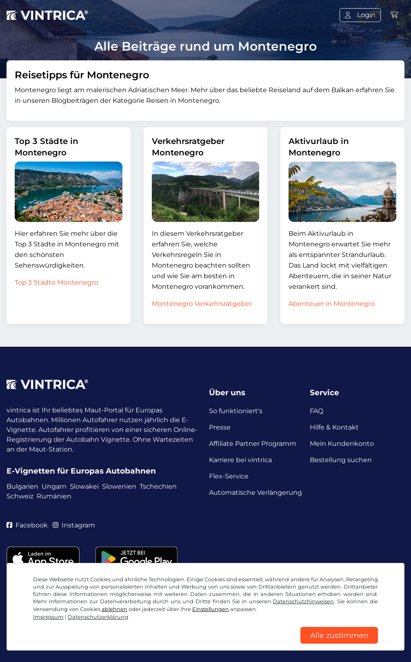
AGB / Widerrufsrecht (41, 624)
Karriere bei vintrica (240, 460)
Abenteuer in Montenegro (332, 304)
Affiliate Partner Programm (252, 443)
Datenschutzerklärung (118, 624)
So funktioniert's (235, 411)
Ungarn (54, 486)
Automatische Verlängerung (255, 492)
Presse (220, 427)
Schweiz (20, 496)
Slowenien (119, 486)
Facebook (27, 525)
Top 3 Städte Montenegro (56, 282)
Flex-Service (229, 476)
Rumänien (54, 496)
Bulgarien (22, 486)
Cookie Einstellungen (195, 624)
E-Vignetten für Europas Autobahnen (81, 471)
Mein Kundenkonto (342, 443)
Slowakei (84, 486)
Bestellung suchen (341, 460)
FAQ (316, 411)
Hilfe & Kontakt (334, 427)
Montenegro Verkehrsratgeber (202, 304)
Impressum (254, 624)
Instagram (74, 525)
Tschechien (158, 486)
